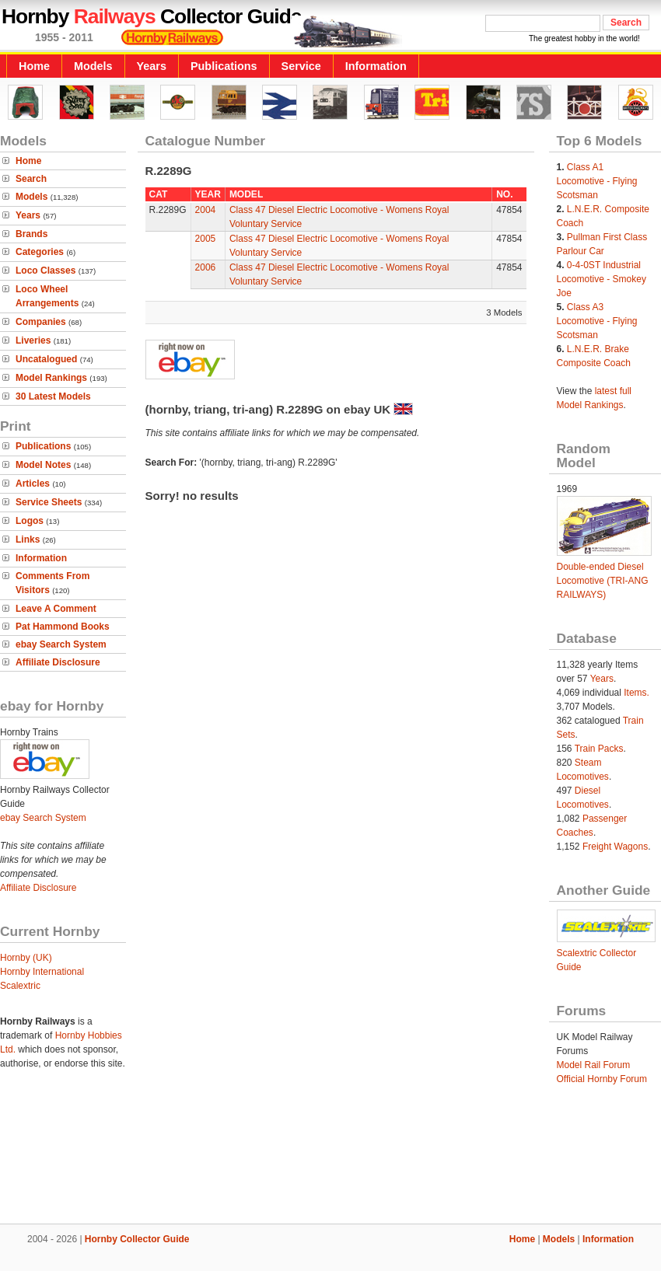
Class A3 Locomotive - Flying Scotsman (597, 321)
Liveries (33, 340)
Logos (30, 520)
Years (151, 66)
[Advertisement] (330, 1171)
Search (31, 178)
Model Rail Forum (594, 1065)
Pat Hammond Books (63, 626)
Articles (33, 483)
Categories (40, 251)
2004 (205, 209)
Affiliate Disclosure (58, 662)
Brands (31, 234)
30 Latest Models (53, 396)
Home (34, 66)
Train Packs (599, 748)
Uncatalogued (46, 359)
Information (376, 66)
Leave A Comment (56, 608)
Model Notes (43, 464)
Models (93, 66)
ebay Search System (61, 644)
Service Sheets (49, 502)
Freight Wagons (615, 846)
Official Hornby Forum (602, 1079)
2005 (205, 238)
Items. (636, 692)
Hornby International (42, 971)
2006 (205, 267)
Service (301, 66)
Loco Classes (45, 270)
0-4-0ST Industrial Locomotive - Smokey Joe (601, 279)
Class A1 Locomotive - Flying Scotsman (597, 181)
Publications (224, 66)
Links (28, 539)
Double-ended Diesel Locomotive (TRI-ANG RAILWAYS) (603, 580)
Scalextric (20, 985)
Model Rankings (51, 377)
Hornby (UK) (26, 957)
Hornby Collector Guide (137, 1239)
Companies (41, 321)
